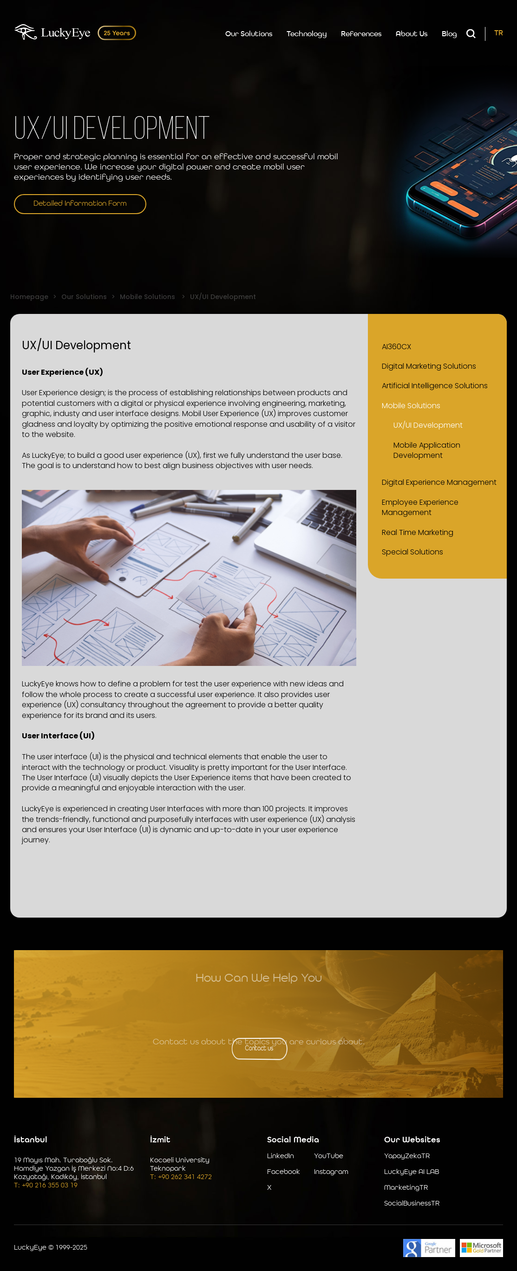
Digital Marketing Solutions (429, 366)
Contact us (258, 1048)
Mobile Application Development (426, 450)
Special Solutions (412, 552)
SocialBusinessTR (411, 1203)
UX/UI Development (428, 425)
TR (498, 33)
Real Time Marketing (417, 532)
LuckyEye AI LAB (411, 1172)
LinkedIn (280, 1156)
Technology (307, 34)
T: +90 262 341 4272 (181, 1177)
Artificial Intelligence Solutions (435, 385)
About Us (412, 34)
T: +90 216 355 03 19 (46, 1185)
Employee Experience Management (420, 507)
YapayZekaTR (407, 1156)
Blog (449, 34)
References (361, 34)
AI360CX (396, 346)
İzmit (160, 1140)
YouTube (328, 1156)
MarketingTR (406, 1188)
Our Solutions (249, 34)
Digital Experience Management (439, 482)
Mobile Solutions (411, 405)
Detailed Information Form (80, 204)
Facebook (283, 1172)
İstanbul (30, 1140)
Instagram (331, 1172)
